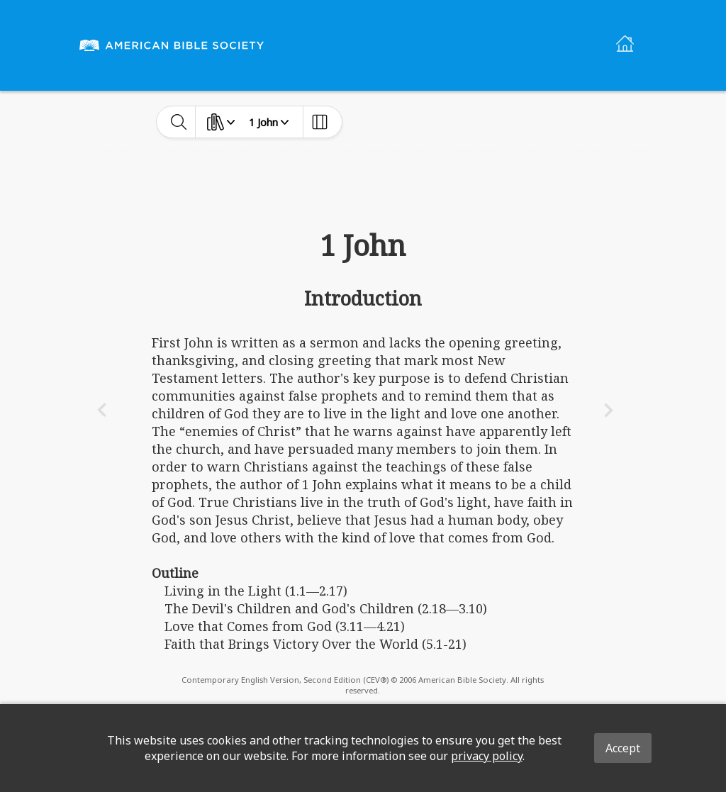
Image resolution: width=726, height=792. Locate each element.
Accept (622, 748)
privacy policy (487, 756)
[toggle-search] (179, 122)
